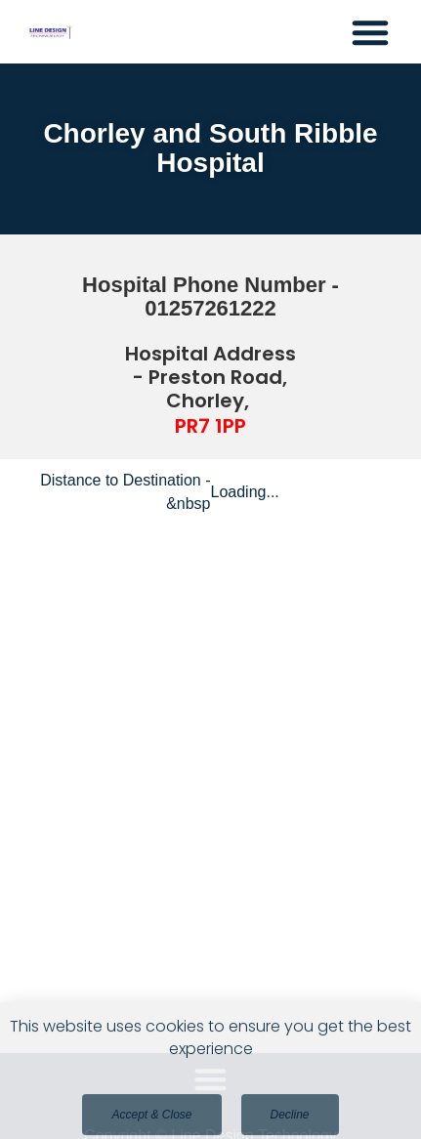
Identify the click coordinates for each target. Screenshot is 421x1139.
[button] (370, 32)
